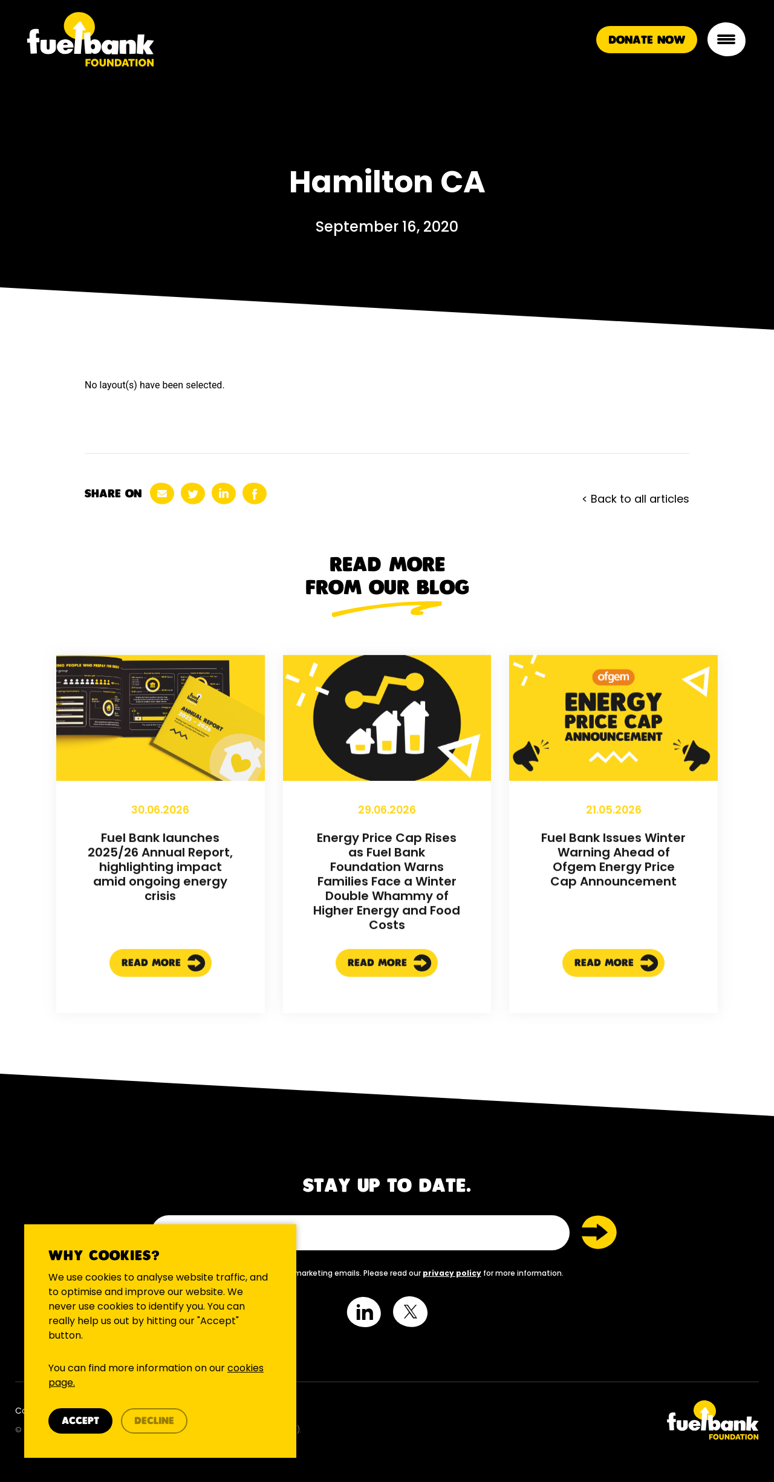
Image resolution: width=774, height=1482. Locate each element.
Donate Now (646, 40)
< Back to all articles (635, 498)
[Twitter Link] (577, 1420)
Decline (154, 1421)
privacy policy (452, 1273)
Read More (164, 1016)
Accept (80, 1421)
